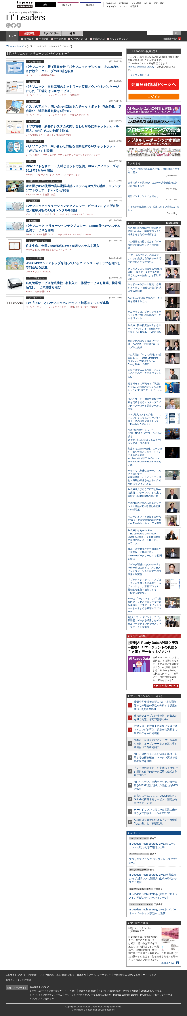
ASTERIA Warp (63, 135)
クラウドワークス (56, 174)
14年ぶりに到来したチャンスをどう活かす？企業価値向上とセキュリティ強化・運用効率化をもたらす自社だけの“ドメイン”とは (144, 477)
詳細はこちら (168, 963)
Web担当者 (111, 3)
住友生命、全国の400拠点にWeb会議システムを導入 (62, 246)
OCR (48, 291)
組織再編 (45, 75)
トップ (12, 36)
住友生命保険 (32, 250)
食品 (53, 194)
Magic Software (33, 194)
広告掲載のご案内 (65, 975)
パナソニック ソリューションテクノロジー (47, 95)
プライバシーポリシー (100, 975)
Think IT (72, 991)
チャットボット (46, 135)
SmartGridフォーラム (151, 991)
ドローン (123, 6)
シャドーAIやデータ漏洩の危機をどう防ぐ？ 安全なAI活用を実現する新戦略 (145, 287)
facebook (13, 25)
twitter (8, 25)
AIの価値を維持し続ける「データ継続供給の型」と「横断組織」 (144, 244)
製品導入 (90, 5)
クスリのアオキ (77, 115)
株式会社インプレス (39, 987)
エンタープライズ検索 (87, 307)
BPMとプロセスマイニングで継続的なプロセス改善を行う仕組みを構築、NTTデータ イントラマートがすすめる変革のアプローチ (144, 605)
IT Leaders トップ (14, 46)
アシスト (37, 271)
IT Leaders (25, 17)
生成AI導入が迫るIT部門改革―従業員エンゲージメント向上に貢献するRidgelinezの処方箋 (144, 492)
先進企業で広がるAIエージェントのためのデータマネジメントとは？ (144, 373)
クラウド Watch (130, 991)
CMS (28, 271)
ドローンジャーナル (163, 995)
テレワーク (65, 250)
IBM (72, 307)
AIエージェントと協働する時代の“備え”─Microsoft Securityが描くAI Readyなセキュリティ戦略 (144, 520)
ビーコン (30, 214)
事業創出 (44, 38)
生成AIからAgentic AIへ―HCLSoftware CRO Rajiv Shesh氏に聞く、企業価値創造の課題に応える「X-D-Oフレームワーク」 (144, 537)
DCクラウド (67, 5)
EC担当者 (123, 3)
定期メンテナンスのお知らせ (143, 196)
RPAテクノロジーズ (35, 174)
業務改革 (29, 38)
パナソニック (32, 75)
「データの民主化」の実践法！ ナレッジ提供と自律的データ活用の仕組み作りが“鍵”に (144, 258)
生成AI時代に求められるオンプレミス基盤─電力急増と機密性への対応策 (144, 506)
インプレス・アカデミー (42, 998)
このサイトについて (16, 975)
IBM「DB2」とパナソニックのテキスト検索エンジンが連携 (67, 303)
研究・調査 (159, 3)
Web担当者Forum (87, 991)
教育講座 (134, 6)
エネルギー (111, 6)
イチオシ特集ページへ (165, 686)
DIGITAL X (145, 995)
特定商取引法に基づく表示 (127, 975)
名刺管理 (39, 291)
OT (77, 95)
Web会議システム (49, 250)
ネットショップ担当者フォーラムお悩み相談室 (88, 995)
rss (18, 25)
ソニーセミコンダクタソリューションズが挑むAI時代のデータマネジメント (144, 315)
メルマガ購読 (47, 975)
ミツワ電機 (31, 135)
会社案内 (81, 975)
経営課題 (29, 33)
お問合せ (10, 980)
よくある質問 (24, 980)
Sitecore (47, 271)
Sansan (29, 291)
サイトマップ (149, 975)
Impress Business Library (141, 66)
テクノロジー (51, 33)
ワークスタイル (79, 38)
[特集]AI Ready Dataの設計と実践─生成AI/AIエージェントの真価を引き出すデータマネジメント (153, 647)
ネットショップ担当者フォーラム (46, 995)
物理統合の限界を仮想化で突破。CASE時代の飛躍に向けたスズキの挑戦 (144, 344)
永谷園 (46, 194)
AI (88, 115)
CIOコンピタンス (119, 38)
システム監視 (40, 234)
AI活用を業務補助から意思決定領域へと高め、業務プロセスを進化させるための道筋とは (144, 231)
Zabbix (29, 234)
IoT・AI (147, 3)
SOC (72, 95)
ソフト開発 (136, 3)
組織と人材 (99, 38)
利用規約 (32, 975)
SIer (53, 75)
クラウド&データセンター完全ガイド (48, 991)
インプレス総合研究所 (110, 991)
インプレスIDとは (139, 75)
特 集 (72, 33)
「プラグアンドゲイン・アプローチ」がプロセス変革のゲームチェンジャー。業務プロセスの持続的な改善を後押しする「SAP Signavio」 (144, 586)
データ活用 (60, 38)
